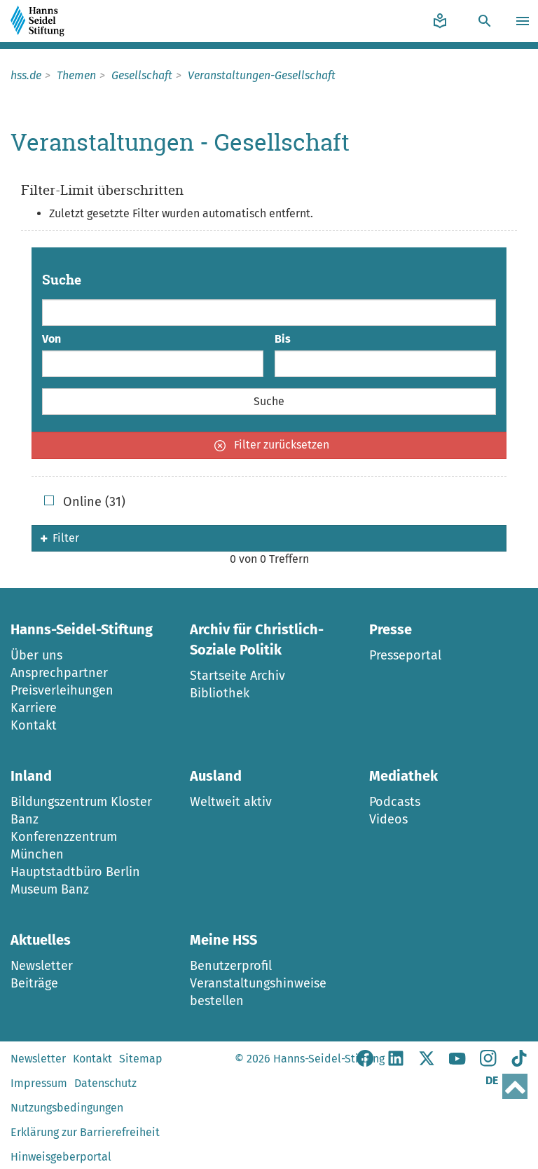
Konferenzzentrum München (64, 845)
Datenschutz (105, 1083)
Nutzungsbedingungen (67, 1107)
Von (51, 339)
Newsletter (42, 965)
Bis (283, 339)
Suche (61, 280)
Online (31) (84, 502)
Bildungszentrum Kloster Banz (81, 810)
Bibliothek (219, 693)
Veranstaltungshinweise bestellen (258, 992)
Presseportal (405, 655)
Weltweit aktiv (231, 801)
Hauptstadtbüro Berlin (75, 872)
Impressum (39, 1083)
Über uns (36, 655)
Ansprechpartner (59, 673)
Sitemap (141, 1058)
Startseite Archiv (237, 675)
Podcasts (394, 801)
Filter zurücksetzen (271, 444)
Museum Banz (50, 889)
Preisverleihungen (62, 690)
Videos (388, 819)
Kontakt (34, 725)
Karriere (34, 708)
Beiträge (34, 983)
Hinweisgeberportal (61, 1156)
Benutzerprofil (231, 965)
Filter (60, 538)
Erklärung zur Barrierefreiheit (85, 1132)
